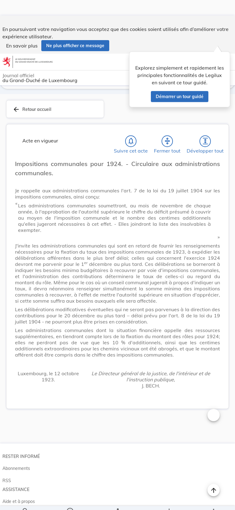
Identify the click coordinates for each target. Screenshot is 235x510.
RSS (6, 466)
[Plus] (213, 500)
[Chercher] (25, 500)
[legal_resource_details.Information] (69, 500)
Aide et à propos (18, 486)
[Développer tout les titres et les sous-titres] (205, 126)
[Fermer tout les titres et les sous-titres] (167, 126)
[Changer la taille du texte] (213, 400)
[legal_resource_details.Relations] (117, 500)
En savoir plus (22, 30)
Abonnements (16, 453)
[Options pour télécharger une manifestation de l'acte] (169, 500)
